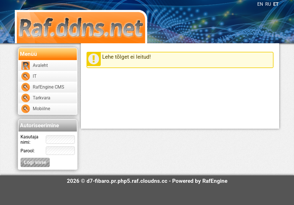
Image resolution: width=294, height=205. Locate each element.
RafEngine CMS (48, 87)
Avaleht (40, 65)
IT (35, 76)
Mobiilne (41, 108)
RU (268, 4)
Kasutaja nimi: (29, 139)
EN (260, 4)
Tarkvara (41, 98)
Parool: (27, 150)
